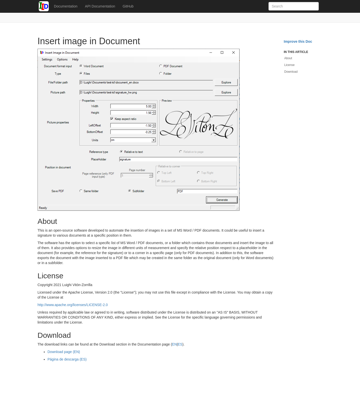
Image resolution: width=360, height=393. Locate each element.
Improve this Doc (298, 41)
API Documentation (100, 6)
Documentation (66, 6)
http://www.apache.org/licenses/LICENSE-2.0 (73, 305)
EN (174, 344)
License (289, 65)
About (288, 58)
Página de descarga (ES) (67, 359)
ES (180, 344)
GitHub (128, 6)
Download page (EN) (64, 352)
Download (291, 71)
